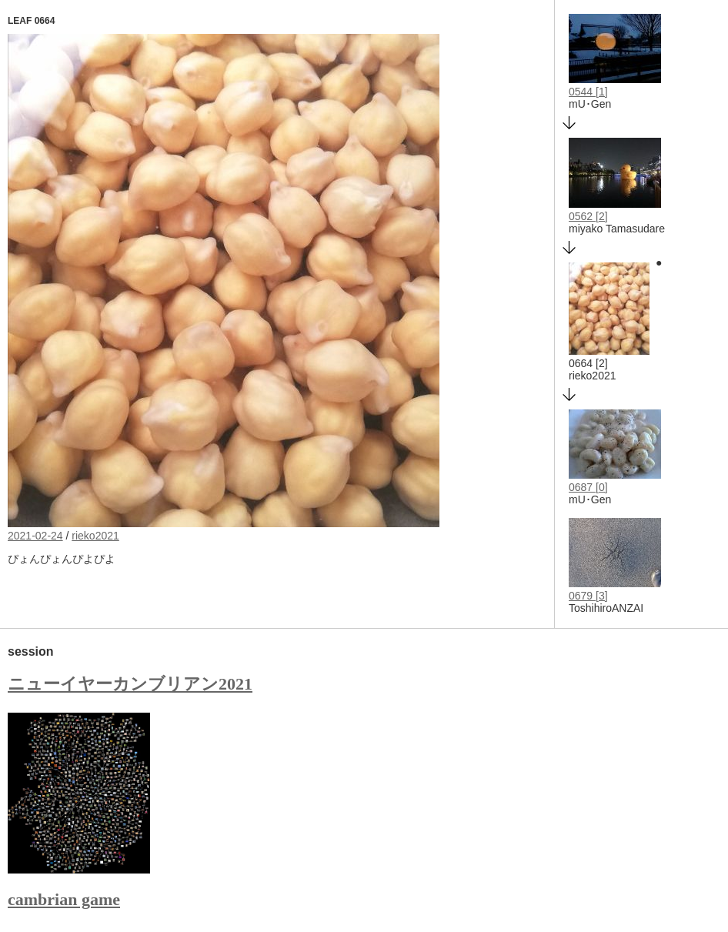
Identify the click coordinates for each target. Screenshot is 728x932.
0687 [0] (588, 487)
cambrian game (64, 899)
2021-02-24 (35, 535)
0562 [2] (588, 216)
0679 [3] (588, 596)
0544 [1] (588, 91)
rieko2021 (95, 535)
